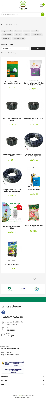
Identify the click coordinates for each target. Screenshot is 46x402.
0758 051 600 (10, 330)
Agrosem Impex (33, 80)
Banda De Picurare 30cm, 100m (12, 119)
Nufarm (12, 223)
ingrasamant (7, 31)
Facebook (3, 312)
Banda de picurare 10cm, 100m (12, 155)
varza (26, 31)
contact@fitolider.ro (12, 336)
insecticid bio (7, 34)
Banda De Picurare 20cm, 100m (33, 119)
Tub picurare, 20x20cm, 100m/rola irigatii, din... (12, 190)
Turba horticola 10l (12, 264)
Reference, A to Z (15, 49)
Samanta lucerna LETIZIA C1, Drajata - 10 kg (34, 84)
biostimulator (37, 34)
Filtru (37, 49)
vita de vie (6, 38)
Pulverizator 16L (34, 190)
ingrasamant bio (19, 38)
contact (18, 34)
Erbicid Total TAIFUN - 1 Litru (12, 227)
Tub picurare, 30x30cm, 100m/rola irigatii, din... (34, 155)
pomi (26, 34)
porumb (35, 31)
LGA (20, 395)
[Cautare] (23, 14)
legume (17, 31)
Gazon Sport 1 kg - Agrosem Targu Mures (12, 82)
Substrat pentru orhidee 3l (34, 226)
